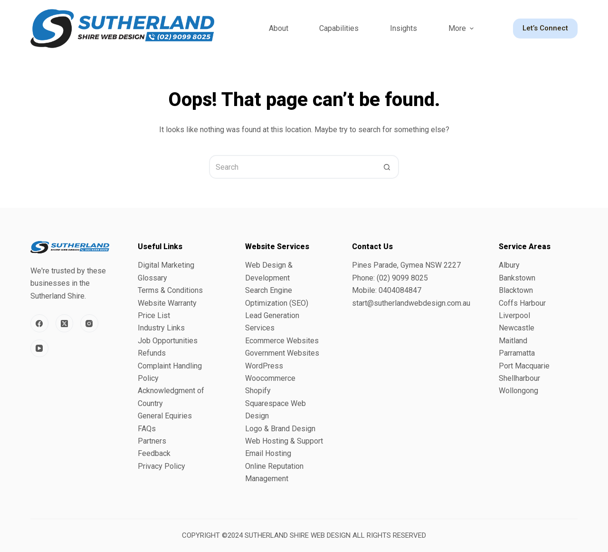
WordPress (264, 365)
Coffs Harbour (522, 303)
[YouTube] (39, 348)
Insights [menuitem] (403, 28)
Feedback (154, 453)
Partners (152, 440)
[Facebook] (39, 323)
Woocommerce (270, 378)
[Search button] (387, 167)
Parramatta (517, 353)
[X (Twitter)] (65, 323)
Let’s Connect (545, 28)
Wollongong (518, 390)
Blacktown (516, 290)
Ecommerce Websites (282, 340)
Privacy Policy (161, 466)
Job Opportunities (168, 340)
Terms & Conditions (170, 290)
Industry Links (161, 327)
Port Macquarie (524, 365)
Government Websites (282, 353)
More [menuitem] (462, 28)
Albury (509, 265)
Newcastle (516, 327)
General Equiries (165, 415)
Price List (154, 315)
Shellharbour (519, 378)
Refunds (152, 353)
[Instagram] (89, 323)
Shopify (258, 390)
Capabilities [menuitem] (339, 28)
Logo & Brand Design (280, 428)
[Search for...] (292, 167)
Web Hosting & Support (284, 440)
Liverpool (514, 315)
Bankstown (517, 277)
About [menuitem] (278, 28)
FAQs (147, 428)
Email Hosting (268, 453)
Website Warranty (167, 303)
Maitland (513, 340)
